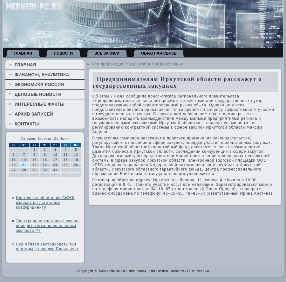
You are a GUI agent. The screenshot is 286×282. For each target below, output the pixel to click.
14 (24, 160)
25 (66, 165)
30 (45, 170)
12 (76, 155)
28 (24, 170)
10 (55, 155)
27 (14, 170)
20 (14, 165)
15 (34, 160)
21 (24, 165)
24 (55, 165)
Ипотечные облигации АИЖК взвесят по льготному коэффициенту (45, 203)
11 (66, 155)
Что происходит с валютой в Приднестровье (137, 64)
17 (55, 160)
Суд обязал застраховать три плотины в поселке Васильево (47, 246)
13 (14, 160)
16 (45, 160)
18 (66, 160)
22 (34, 165)
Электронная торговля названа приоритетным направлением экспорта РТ (48, 226)
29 (34, 170)
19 (76, 160)
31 (55, 170)
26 (76, 165)
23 (45, 165)
